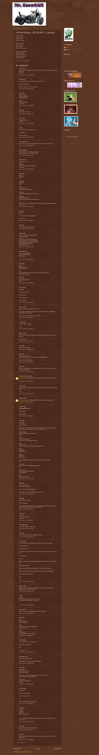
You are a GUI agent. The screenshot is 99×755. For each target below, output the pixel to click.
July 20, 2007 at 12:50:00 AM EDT (26, 169)
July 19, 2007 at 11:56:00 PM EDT (26, 137)
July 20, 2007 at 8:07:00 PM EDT (26, 478)
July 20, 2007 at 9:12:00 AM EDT (26, 317)
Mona (20, 211)
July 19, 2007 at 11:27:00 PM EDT (26, 105)
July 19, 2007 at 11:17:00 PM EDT (26, 75)
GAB (20, 110)
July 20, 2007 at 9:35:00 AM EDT (26, 341)
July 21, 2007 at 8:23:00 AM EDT (26, 536)
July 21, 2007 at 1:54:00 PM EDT (26, 635)
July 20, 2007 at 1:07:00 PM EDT (26, 371)
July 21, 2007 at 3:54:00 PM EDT (26, 684)
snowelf (21, 322)
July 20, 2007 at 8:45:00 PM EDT (26, 494)
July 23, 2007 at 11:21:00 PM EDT (26, 739)
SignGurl (21, 333)
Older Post (58, 748)
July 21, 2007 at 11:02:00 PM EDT (26, 721)
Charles (21, 306)
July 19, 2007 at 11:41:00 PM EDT (26, 123)
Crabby (20, 609)
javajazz (21, 159)
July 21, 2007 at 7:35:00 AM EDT (26, 520)
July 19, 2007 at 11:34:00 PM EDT (26, 113)
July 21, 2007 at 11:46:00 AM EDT (26, 613)
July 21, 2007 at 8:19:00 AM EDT (26, 528)
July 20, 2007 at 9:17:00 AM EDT (26, 328)
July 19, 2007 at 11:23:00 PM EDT (26, 88)
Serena (20, 68)
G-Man (20, 93)
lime (20, 734)
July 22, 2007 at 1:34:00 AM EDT (26, 729)
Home (38, 748)
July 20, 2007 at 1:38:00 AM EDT (26, 228)
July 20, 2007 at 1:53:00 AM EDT (26, 246)
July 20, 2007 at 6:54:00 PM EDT (26, 402)
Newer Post (17, 748)
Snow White (22, 141)
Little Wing (21, 150)
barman (21, 79)
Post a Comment (21, 742)
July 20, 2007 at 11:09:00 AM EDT (26, 349)
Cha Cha (21, 287)
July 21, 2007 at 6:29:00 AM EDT (26, 509)
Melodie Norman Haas (24, 376)
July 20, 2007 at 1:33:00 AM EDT (26, 220)
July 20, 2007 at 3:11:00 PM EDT (26, 393)
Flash (20, 345)
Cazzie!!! (21, 398)
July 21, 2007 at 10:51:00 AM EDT (26, 591)
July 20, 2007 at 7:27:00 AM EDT (26, 283)
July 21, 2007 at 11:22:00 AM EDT (26, 605)
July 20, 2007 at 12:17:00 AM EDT (26, 155)
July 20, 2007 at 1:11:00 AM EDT (26, 206)
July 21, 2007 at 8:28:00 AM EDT (26, 581)
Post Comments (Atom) (25, 751)
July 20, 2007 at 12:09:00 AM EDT (26, 145)
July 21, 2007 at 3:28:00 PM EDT (26, 663)
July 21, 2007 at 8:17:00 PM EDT (26, 703)
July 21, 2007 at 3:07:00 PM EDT (26, 652)
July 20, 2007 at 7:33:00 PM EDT (26, 415)
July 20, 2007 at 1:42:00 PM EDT (26, 381)
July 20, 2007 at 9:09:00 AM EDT (26, 302)
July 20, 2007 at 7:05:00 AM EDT (26, 259)
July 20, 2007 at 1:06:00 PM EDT (26, 362)
